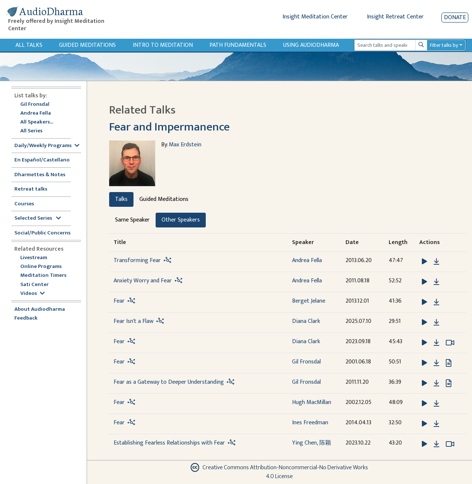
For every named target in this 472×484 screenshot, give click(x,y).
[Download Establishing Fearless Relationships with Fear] (436, 444)
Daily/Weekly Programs (46, 146)
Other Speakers (181, 220)
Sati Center (34, 285)
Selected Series (37, 218)
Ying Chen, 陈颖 (311, 443)
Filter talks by (444, 45)
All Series (31, 131)
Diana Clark (306, 321)
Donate (455, 17)
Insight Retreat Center (395, 17)
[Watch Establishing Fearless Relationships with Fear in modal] (450, 444)
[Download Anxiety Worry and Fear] (436, 282)
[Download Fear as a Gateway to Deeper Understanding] (436, 383)
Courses (24, 204)
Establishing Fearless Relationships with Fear (169, 443)
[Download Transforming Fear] (436, 261)
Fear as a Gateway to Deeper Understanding (169, 382)
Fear (119, 301)
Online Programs (41, 266)
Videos (32, 293)
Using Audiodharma (311, 45)
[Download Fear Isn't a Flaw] (436, 322)
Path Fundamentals (237, 45)
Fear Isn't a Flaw (133, 321)
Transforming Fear (137, 260)
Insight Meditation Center (315, 17)
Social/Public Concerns (42, 233)
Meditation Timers (43, 275)
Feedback (26, 318)
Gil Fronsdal (34, 104)
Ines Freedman (310, 423)
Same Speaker (132, 220)
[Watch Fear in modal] (450, 343)
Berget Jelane (308, 301)
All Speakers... (36, 122)
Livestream (33, 258)
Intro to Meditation (163, 45)
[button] (425, 261)
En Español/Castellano (42, 160)
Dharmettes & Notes (39, 175)
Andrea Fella (35, 113)
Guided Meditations (87, 45)
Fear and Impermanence (169, 127)
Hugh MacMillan (311, 402)
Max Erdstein (185, 145)
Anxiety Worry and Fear (143, 281)
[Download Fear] (436, 302)
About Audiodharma (39, 309)
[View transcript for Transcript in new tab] (448, 363)
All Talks (28, 45)
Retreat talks (30, 189)
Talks (121, 199)
